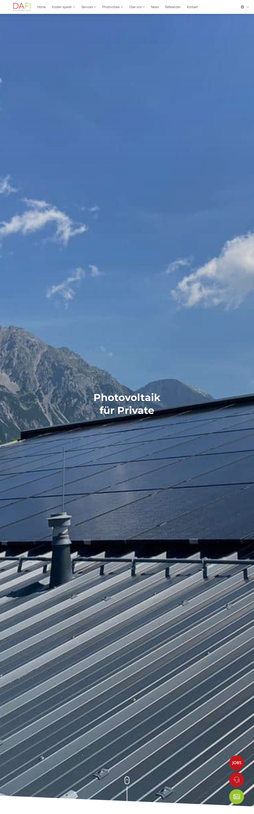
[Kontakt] (236, 779)
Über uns (137, 7)
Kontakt (192, 7)
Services (88, 7)
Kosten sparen (63, 7)
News (155, 7)
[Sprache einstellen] (245, 7)
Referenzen (173, 7)
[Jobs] (236, 762)
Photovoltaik (112, 7)
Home (41, 7)
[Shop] (236, 796)
